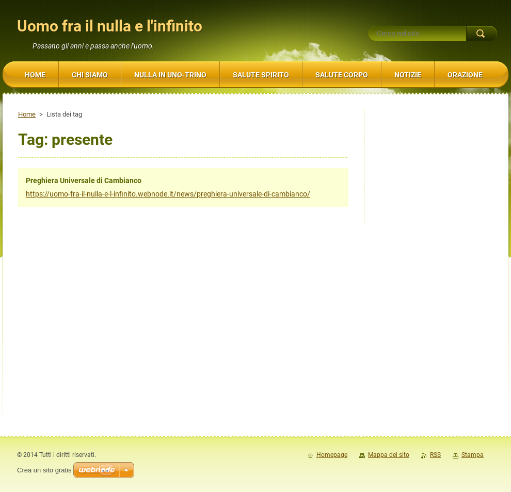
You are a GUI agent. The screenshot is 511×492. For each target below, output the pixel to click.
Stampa (472, 454)
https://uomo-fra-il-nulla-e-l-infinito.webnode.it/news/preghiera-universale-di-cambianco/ (168, 194)
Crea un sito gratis (44, 470)
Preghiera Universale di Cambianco (83, 180)
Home (27, 114)
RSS (435, 454)
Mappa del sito (388, 454)
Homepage (331, 454)
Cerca (481, 33)
